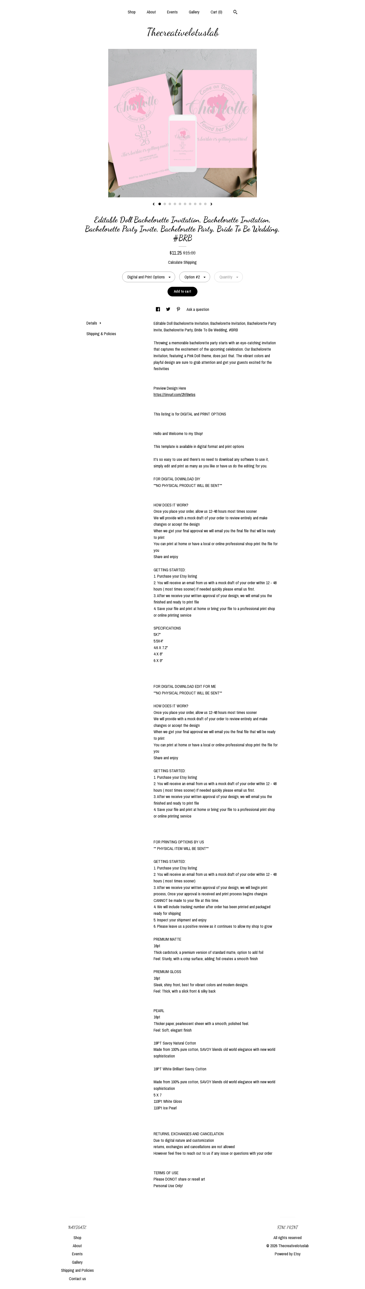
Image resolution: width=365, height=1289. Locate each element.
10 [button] (205, 204)
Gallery (194, 12)
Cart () (216, 12)
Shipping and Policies (77, 1270)
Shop (132, 12)
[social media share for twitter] (168, 309)
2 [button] (164, 204)
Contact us (77, 1278)
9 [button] (200, 204)
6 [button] (185, 204)
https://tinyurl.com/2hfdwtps (174, 394)
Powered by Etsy (288, 1254)
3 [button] (170, 204)
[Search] (235, 12)
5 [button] (180, 204)
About (151, 12)
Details (93, 323)
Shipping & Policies (101, 333)
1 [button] (159, 204)
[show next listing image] (211, 204)
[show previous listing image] (153, 204)
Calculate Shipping (182, 262)
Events (172, 12)
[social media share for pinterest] (178, 309)
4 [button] (175, 204)
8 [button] (195, 204)
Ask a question (198, 309)
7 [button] (190, 204)
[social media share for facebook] (158, 309)
